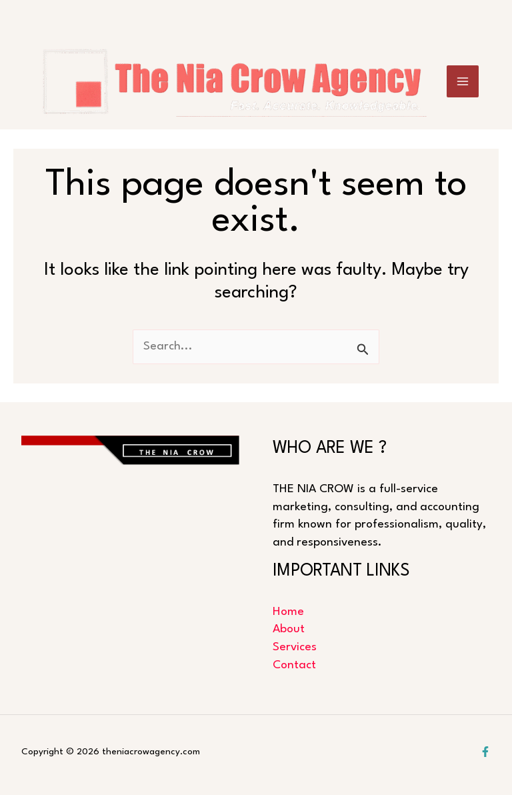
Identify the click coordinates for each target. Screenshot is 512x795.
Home (288, 612)
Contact (294, 665)
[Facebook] (485, 751)
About (289, 629)
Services (295, 647)
